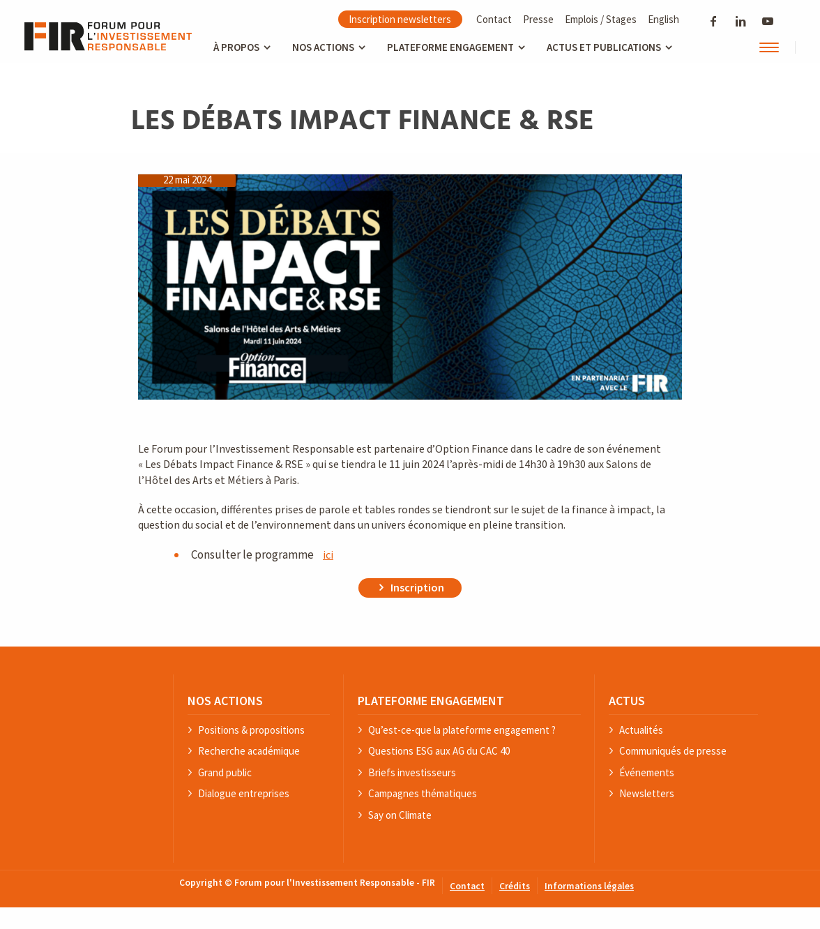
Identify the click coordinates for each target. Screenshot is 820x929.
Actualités (641, 731)
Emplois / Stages (601, 19)
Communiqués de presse (673, 751)
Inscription (417, 588)
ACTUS (627, 701)
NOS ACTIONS (225, 701)
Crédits (514, 887)
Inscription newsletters (400, 19)
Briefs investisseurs (412, 773)
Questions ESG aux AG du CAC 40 (439, 751)
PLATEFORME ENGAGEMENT (431, 701)
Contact (494, 19)
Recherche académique (249, 751)
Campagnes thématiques (422, 794)
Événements (646, 773)
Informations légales (589, 887)
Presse (538, 19)
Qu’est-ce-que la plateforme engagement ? (462, 731)
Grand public (225, 773)
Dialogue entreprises (243, 794)
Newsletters (646, 794)
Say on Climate (400, 816)
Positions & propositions (251, 731)
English (663, 19)
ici (328, 555)
